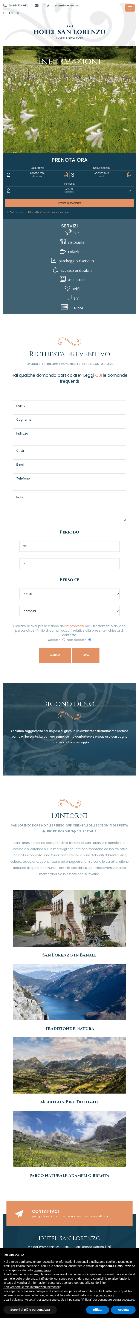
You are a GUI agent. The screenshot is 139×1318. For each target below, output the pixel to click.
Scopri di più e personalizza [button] (30, 1309)
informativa (75, 626)
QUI (98, 375)
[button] (37, 174)
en (11, 13)
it (4, 13)
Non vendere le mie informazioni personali (31, 1287)
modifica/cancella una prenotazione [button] (49, 212)
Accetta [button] (123, 1309)
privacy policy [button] (105, 1295)
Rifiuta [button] (97, 1309)
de (17, 13)
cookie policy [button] (42, 1270)
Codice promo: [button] (15, 212)
